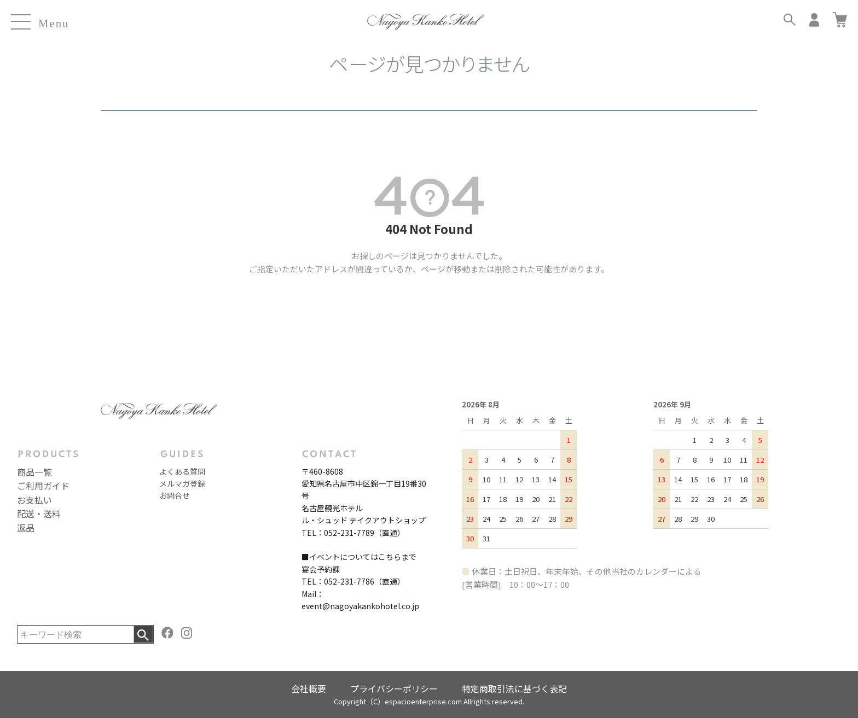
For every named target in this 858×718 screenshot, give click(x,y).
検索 (143, 634)
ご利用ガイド (43, 485)
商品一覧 (34, 471)
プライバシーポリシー (394, 688)
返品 (25, 527)
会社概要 (308, 688)
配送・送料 (39, 513)
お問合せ (174, 495)
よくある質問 (182, 471)
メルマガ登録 (182, 483)
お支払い (34, 499)
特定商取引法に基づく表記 (514, 688)
